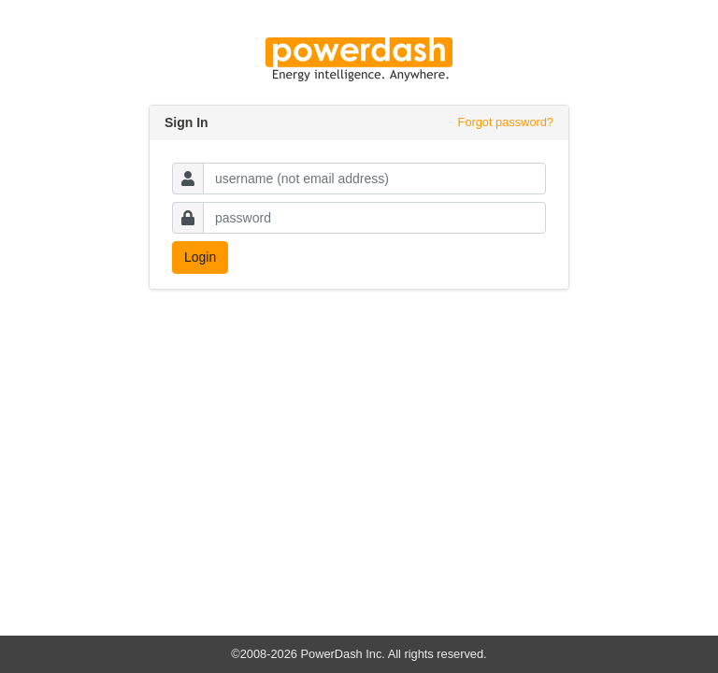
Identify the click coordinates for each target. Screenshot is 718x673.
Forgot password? (505, 122)
